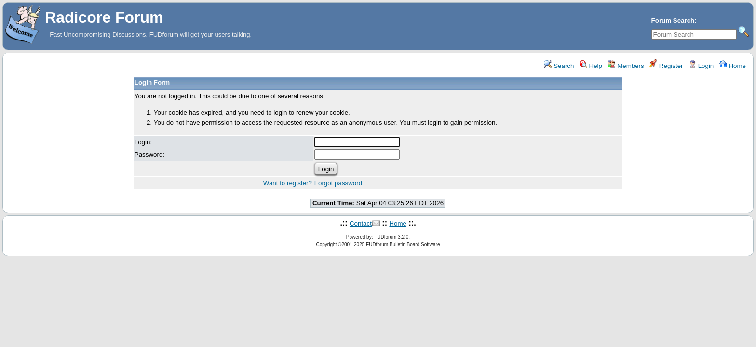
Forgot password (338, 183)
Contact (361, 223)
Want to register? (287, 183)
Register (666, 65)
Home (732, 65)
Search (559, 65)
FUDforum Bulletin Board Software (403, 244)
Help (591, 65)
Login (701, 65)
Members (626, 65)
